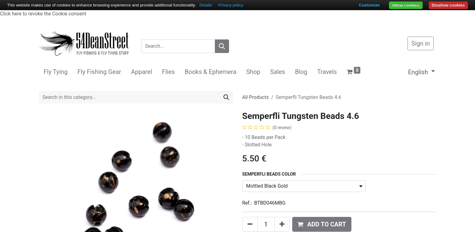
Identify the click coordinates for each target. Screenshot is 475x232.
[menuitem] (56, 72)
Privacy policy (230, 5)
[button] (321, 224)
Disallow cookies (448, 5)
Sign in (421, 43)
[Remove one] (250, 224)
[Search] (222, 46)
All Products (255, 97)
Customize (369, 5)
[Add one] (282, 224)
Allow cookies (406, 5)
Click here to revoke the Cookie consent (43, 14)
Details (205, 5)
